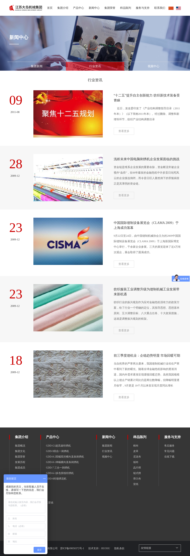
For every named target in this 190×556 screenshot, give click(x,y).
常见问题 (169, 451)
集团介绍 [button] (62, 7)
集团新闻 (107, 445)
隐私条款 (119, 548)
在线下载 (169, 456)
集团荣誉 (109, 7)
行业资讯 (107, 451)
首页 (50, 7)
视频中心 (107, 456)
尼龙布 (137, 456)
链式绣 (137, 473)
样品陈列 (139, 437)
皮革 (135, 451)
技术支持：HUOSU (99, 548)
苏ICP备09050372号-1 (72, 548)
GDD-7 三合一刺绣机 (58, 467)
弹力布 (137, 478)
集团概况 (20, 445)
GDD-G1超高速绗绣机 (58, 445)
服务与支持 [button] (142, 7)
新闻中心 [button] (94, 7)
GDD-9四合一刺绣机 (57, 451)
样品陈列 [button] (125, 7)
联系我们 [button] (159, 7)
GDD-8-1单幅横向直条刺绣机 (62, 462)
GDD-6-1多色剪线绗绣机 (60, 473)
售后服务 (169, 445)
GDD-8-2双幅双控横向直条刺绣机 (65, 456)
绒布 (135, 462)
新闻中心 (108, 437)
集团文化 (20, 451)
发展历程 (20, 462)
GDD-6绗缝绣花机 (56, 478)
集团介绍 (21, 437)
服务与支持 (172, 437)
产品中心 (78, 7)
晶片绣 (137, 467)
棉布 (135, 445)
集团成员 (20, 467)
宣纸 (135, 484)
